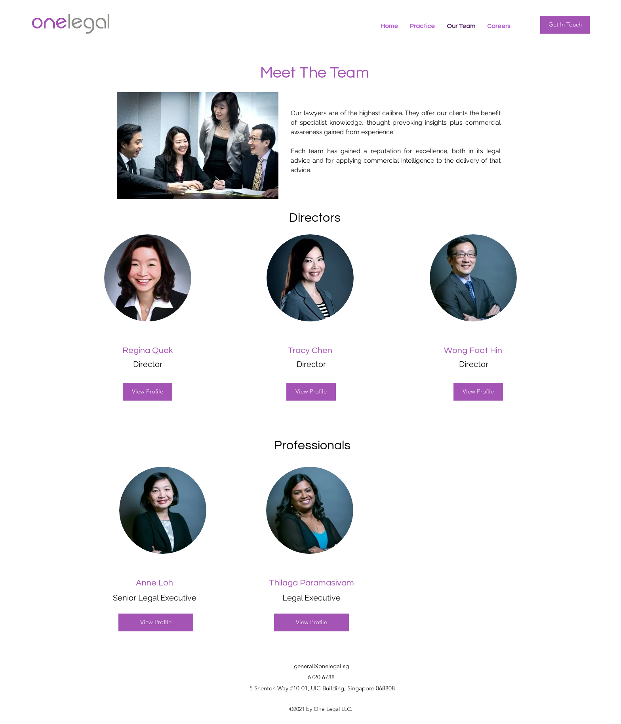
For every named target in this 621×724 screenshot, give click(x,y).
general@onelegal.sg (321, 666)
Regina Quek (147, 350)
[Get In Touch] (565, 25)
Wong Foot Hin (473, 350)
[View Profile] (147, 392)
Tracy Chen (310, 350)
